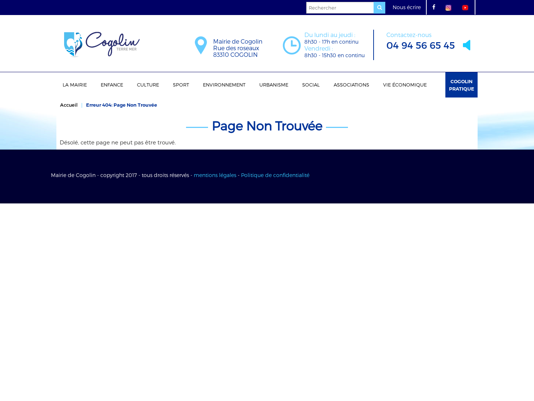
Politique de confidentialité (275, 175)
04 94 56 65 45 (420, 40)
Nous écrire (407, 7)
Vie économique (405, 85)
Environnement (224, 85)
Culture (148, 85)
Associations (351, 85)
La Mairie (75, 85)
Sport (181, 85)
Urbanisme (273, 85)
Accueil (69, 105)
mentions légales (215, 175)
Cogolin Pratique (461, 85)
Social (311, 85)
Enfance (112, 85)
